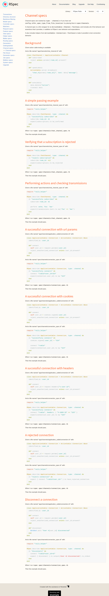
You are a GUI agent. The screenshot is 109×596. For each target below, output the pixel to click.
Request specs (8, 29)
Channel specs (8, 48)
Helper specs (7, 36)
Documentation (64, 4)
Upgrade (81, 4)
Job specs (6, 58)
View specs (7, 34)
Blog (74, 4)
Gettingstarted (8, 46)
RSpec (13, 4)
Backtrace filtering (9, 19)
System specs (8, 62)
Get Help (91, 4)
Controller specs (8, 24)
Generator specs (8, 55)
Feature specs (8, 31)
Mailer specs (7, 38)
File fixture (6, 53)
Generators (7, 43)
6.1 (98, 11)
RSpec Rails (77, 11)
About (54, 4)
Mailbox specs (8, 60)
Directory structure (9, 17)
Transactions (7, 14)
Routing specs (8, 41)
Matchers (6, 26)
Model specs (7, 22)
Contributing (101, 4)
